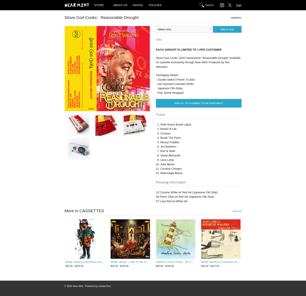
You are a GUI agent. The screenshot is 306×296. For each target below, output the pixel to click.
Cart (238, 5)
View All (237, 211)
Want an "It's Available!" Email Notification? (198, 103)
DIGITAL (138, 5)
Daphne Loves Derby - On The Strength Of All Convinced (192, 261)
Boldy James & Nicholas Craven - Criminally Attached (99, 261)
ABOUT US (120, 5)
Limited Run (104, 286)
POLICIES (155, 5)
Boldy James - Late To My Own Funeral (135, 261)
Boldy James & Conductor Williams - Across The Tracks (236, 261)
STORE (99, 5)
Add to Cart (227, 29)
